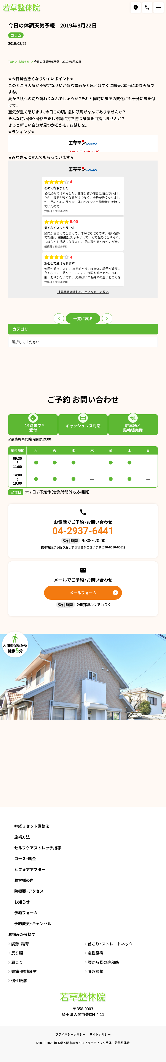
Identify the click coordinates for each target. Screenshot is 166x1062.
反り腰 (17, 952)
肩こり (17, 962)
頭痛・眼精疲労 (24, 971)
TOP (11, 61)
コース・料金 (25, 858)
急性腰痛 (95, 952)
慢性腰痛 (19, 980)
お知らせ (24, 61)
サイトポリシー (100, 1034)
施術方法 (22, 837)
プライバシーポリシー (70, 1034)
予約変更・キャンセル (32, 923)
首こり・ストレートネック (110, 943)
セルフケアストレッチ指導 (37, 848)
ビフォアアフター (29, 869)
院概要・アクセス (29, 891)
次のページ (107, 318)
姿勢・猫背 (20, 943)
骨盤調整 (95, 971)
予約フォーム (26, 912)
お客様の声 (24, 880)
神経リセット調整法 (31, 826)
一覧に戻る (83, 318)
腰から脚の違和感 (103, 962)
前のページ (59, 318)
